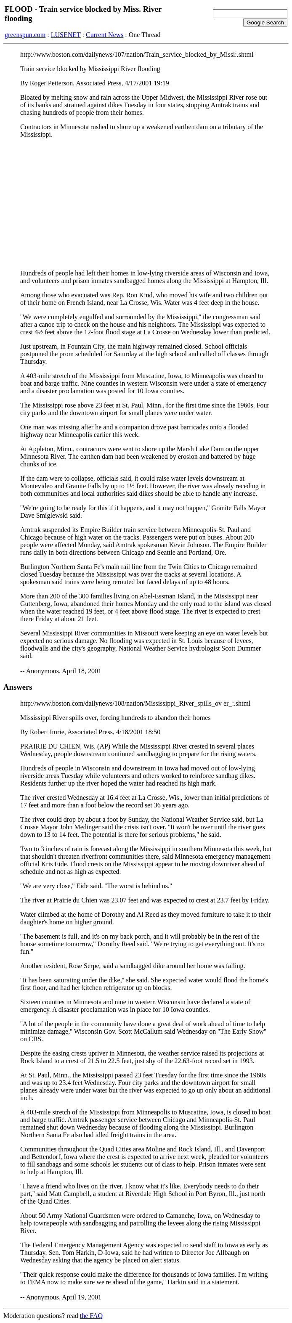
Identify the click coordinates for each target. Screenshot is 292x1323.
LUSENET (66, 34)
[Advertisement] (146, 204)
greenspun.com (25, 34)
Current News (104, 34)
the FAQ (91, 1315)
